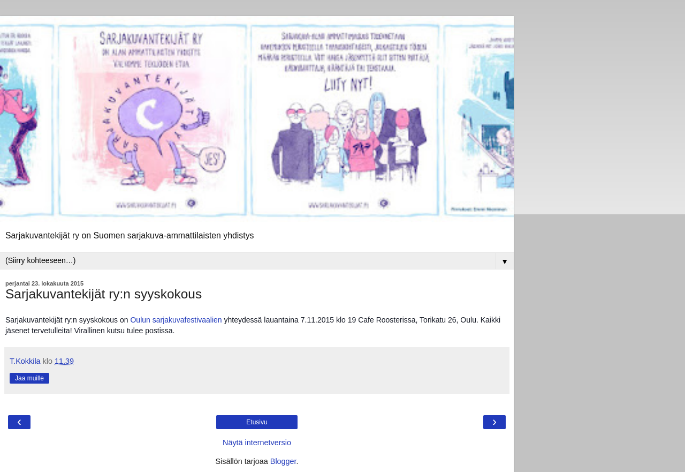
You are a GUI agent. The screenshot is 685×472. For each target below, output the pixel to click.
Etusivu (256, 422)
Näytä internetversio (257, 442)
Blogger (283, 461)
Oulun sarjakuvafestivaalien (176, 320)
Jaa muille (29, 378)
